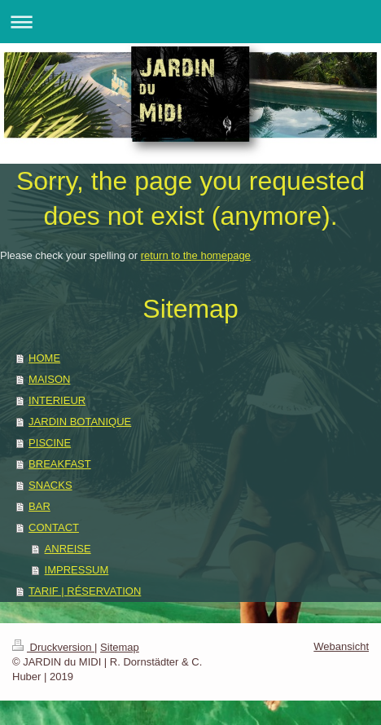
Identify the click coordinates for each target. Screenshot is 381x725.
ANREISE (68, 549)
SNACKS (50, 485)
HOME (44, 358)
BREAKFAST (59, 464)
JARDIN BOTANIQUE (79, 421)
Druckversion (53, 647)
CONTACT (53, 527)
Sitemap (119, 647)
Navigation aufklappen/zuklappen (190, 21)
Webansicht (341, 646)
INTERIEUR (56, 400)
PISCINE (49, 443)
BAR (39, 506)
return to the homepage (196, 255)
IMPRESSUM (77, 570)
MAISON (49, 379)
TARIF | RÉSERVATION (84, 591)
